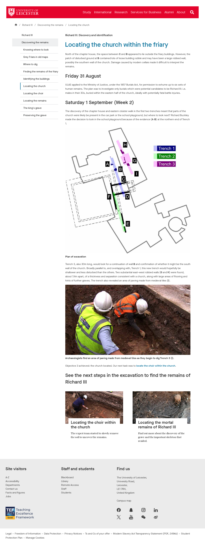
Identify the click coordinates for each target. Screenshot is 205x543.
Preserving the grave (34, 115)
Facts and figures (15, 492)
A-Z (7, 477)
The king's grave (32, 108)
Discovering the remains (51, 25)
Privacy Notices (73, 533)
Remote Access (70, 485)
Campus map (124, 500)
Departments (13, 485)
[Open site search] (192, 12)
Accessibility (12, 481)
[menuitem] (87, 12)
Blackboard (67, 477)
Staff (63, 488)
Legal (8, 533)
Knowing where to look (36, 49)
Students (66, 492)
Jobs (8, 496)
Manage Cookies (35, 537)
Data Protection (52, 533)
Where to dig (30, 64)
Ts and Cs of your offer (97, 533)
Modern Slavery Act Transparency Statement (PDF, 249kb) (145, 533)
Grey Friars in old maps (35, 57)
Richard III (27, 25)
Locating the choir (33, 93)
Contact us (12, 488)
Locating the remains (34, 100)
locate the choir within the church (155, 365)
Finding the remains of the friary (40, 71)
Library (64, 481)
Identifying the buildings (36, 78)
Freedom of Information (28, 533)
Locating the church (34, 86)
